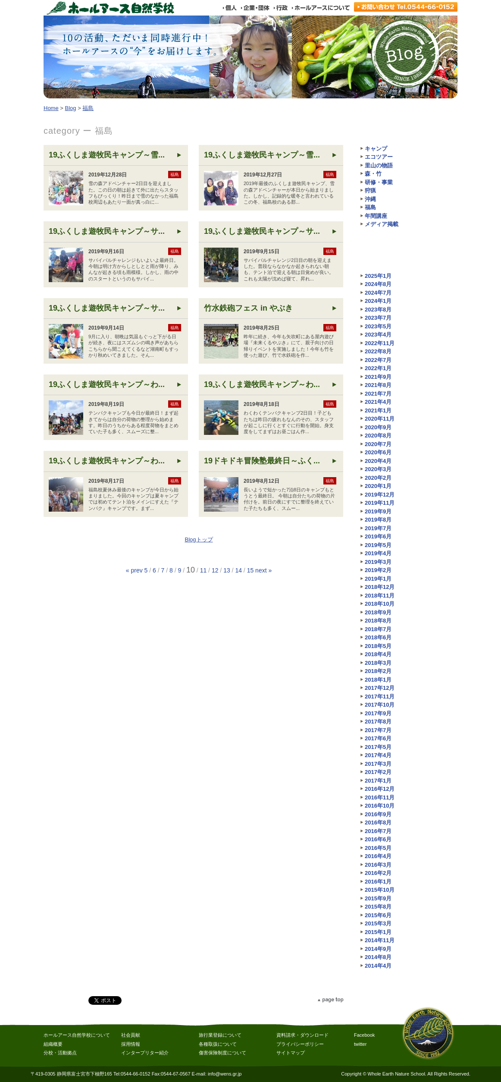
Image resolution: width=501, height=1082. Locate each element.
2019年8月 (378, 519)
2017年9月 (378, 713)
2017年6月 (378, 738)
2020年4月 (378, 461)
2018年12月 (380, 587)
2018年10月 (380, 604)
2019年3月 (378, 562)
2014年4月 (378, 965)
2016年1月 (378, 881)
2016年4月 (378, 856)
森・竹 (373, 173)
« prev (134, 570)
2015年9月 (378, 898)
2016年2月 (378, 873)
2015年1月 (378, 932)
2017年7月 (378, 730)
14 (238, 570)
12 (215, 570)
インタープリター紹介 (145, 1052)
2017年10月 (380, 704)
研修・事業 (379, 182)
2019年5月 (378, 545)
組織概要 (53, 1044)
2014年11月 (380, 940)
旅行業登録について (220, 1035)
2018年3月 (378, 663)
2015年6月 (378, 915)
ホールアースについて (320, 8)
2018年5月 (378, 646)
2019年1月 (378, 579)
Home (51, 108)
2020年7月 (378, 444)
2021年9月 (378, 377)
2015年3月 (378, 923)
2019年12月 (380, 494)
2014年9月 (378, 949)
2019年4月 (378, 553)
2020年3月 (378, 469)
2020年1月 (378, 486)
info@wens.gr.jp (224, 1073)
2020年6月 (378, 452)
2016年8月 (378, 822)
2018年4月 (378, 654)
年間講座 (376, 216)
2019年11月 (380, 503)
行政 (280, 8)
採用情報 (130, 1044)
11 (203, 570)
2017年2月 (378, 772)
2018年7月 (378, 629)
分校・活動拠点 (60, 1052)
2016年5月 (378, 848)
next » (263, 570)
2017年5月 (378, 747)
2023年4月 (378, 334)
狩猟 (370, 190)
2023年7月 (378, 318)
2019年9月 (378, 511)
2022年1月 (378, 368)
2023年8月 (378, 309)
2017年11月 (380, 696)
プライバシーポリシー (300, 1044)
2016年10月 (380, 805)
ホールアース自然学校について (77, 1035)
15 (250, 570)
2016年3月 (378, 865)
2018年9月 (378, 612)
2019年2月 (378, 570)
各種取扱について (218, 1044)
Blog (70, 108)
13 (226, 570)
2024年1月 (378, 301)
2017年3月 (378, 764)
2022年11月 (380, 343)
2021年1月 (378, 410)
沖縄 (370, 199)
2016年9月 (378, 814)
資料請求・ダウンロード (302, 1035)
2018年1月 (378, 679)
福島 (88, 108)
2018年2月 (378, 671)
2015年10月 (380, 890)
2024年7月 (378, 292)
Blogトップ (199, 539)
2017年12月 (380, 688)
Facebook (364, 1035)
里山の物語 (379, 165)
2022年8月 (378, 351)
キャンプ (376, 148)
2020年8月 (378, 435)
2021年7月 (378, 393)
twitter (360, 1044)
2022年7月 (378, 360)
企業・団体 (254, 8)
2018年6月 (378, 637)
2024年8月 (378, 284)
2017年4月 (378, 755)
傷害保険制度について (222, 1052)
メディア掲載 (381, 224)
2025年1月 (378, 276)
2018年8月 (378, 620)
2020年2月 (378, 478)
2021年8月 (378, 385)
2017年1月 (378, 780)
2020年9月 (378, 427)
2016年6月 (378, 839)
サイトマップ (290, 1052)
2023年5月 (378, 326)
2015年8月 (378, 906)
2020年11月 (380, 418)
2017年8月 (378, 721)
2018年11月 (380, 595)
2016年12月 (380, 789)
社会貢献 (130, 1035)
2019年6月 (378, 536)
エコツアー (379, 157)
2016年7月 (378, 831)
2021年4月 (378, 402)
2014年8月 (378, 957)
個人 (229, 8)
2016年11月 (380, 797)
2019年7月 (378, 528)
